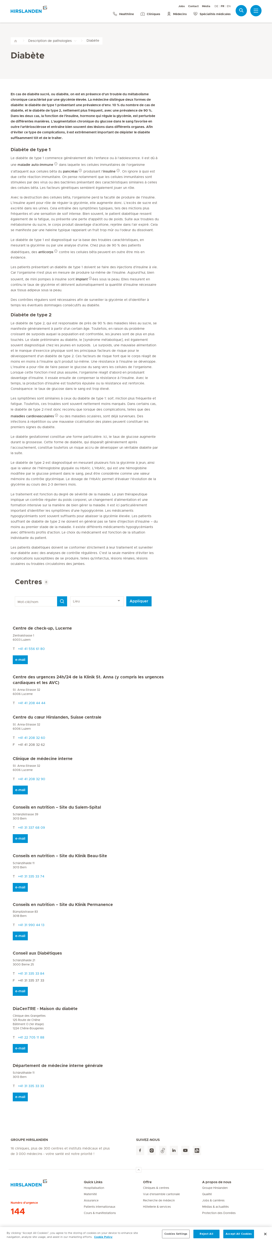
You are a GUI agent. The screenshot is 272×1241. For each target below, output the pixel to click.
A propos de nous (216, 1182)
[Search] (62, 601)
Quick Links (93, 1182)
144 (18, 1211)
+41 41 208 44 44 (31, 703)
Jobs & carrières (213, 1200)
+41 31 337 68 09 (31, 827)
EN (229, 6)
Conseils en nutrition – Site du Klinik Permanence (63, 905)
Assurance (91, 1200)
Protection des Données (219, 1213)
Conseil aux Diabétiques (37, 953)
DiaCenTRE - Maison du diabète (45, 1009)
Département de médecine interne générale (58, 1066)
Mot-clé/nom (15, 596)
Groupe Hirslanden (215, 1188)
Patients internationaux (99, 1206)
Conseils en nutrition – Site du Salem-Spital (57, 807)
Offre (147, 1182)
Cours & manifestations (100, 1213)
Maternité (90, 1194)
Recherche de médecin (159, 1200)
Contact (193, 6)
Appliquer (139, 601)
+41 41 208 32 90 (31, 779)
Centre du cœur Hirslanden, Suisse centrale (57, 717)
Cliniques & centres (156, 1188)
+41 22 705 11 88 (31, 1037)
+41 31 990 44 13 (31, 925)
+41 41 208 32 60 (31, 738)
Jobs (181, 6)
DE (216, 6)
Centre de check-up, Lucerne (42, 628)
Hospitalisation (94, 1188)
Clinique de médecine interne (43, 759)
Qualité (207, 1194)
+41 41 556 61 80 (31, 649)
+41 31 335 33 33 (31, 1086)
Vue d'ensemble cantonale (161, 1194)
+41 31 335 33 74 (31, 876)
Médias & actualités (215, 1206)
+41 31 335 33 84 (31, 973)
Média (206, 6)
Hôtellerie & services (157, 1206)
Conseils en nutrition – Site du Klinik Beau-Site (60, 856)
